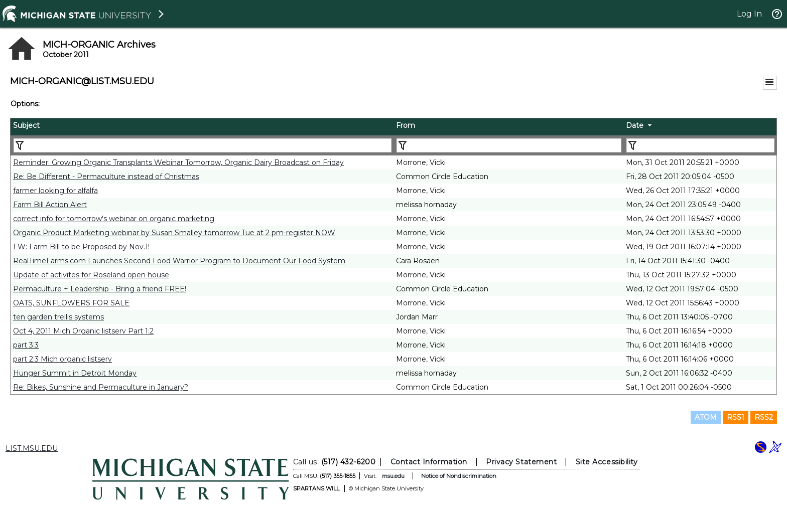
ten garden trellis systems (58, 316)
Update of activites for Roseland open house (91, 274)
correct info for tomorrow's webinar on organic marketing (113, 218)
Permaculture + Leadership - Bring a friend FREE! (99, 288)
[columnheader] (202, 126)
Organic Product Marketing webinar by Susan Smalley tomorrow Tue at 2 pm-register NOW (174, 232)
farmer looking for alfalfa (55, 190)
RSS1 (735, 417)
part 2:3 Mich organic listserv (62, 359)
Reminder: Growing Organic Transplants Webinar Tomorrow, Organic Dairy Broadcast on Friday (178, 162)
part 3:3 (26, 345)
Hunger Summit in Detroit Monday (75, 373)
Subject (26, 125)
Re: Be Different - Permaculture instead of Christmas (106, 176)
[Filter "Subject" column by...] (202, 145)
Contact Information (428, 461)
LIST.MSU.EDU (32, 448)
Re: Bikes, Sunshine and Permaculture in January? (100, 387)
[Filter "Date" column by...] (700, 145)
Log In (749, 14)
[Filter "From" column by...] (509, 145)
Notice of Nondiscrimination (458, 475)
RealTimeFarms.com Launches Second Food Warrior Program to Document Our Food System (179, 260)
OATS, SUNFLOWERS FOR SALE (71, 302)
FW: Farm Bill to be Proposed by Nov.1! (81, 246)
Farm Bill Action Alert (50, 204)
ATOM (706, 417)
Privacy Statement (521, 461)
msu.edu (393, 475)
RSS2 (763, 417)
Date (634, 125)
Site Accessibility (607, 461)
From (405, 125)
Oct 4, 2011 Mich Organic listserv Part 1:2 (83, 330)
